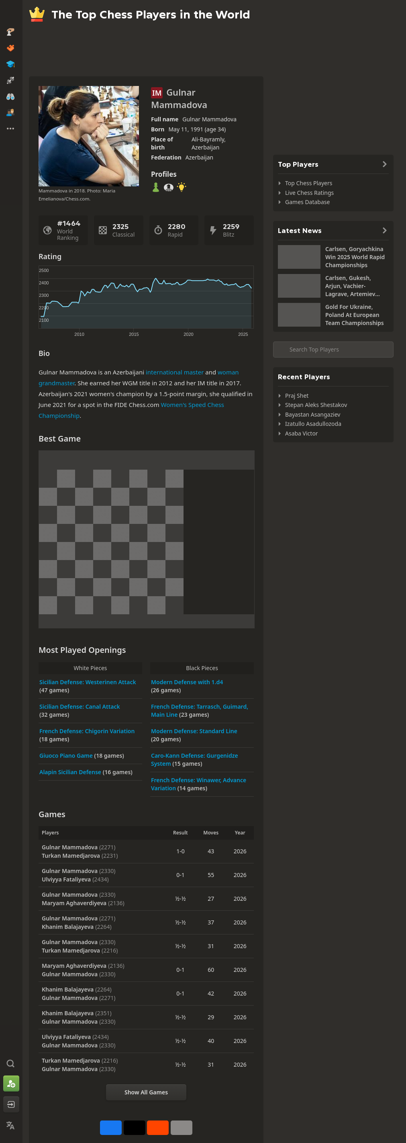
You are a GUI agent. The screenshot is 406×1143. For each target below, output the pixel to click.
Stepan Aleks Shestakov (316, 405)
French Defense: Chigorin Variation (87, 731)
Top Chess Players (308, 183)
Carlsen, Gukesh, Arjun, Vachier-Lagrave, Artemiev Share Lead (350, 286)
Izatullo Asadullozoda (313, 423)
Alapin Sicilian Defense (71, 772)
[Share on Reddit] (158, 1128)
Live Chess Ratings (309, 192)
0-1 (180, 875)
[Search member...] (333, 349)
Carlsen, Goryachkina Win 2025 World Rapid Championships (355, 257)
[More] (181, 1128)
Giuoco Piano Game (66, 755)
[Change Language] (11, 1125)
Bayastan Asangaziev (312, 414)
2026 (240, 851)
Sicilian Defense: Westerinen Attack (87, 682)
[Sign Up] (11, 1084)
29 (211, 1017)
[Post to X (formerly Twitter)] (134, 1128)
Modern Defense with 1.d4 (187, 682)
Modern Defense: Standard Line (194, 731)
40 (211, 1041)
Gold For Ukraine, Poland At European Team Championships (354, 315)
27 (211, 898)
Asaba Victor (301, 433)
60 (211, 969)
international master (175, 372)
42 (211, 993)
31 (211, 946)
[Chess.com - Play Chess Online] (11, 13)
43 (211, 851)
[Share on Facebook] (111, 1128)
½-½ (180, 898)
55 (211, 875)
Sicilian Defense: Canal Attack (79, 706)
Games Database (307, 202)
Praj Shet (296, 395)
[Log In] (11, 1104)
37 (211, 922)
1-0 (180, 851)
